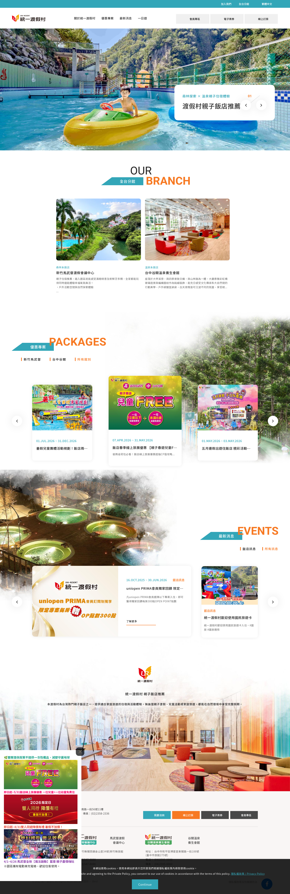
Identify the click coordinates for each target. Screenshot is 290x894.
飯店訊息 (248, 552)
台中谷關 (60, 362)
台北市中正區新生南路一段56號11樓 (82, 813)
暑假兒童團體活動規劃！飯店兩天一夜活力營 (62, 452)
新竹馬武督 (33, 362)
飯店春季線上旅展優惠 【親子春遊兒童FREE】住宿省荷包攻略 (145, 451)
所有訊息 (271, 552)
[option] (62, 426)
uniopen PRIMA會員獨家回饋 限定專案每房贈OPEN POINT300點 (155, 592)
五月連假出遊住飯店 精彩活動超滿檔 (227, 452)
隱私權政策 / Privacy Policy (248, 873)
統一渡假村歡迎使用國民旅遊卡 (228, 621)
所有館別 (87, 362)
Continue (145, 884)
